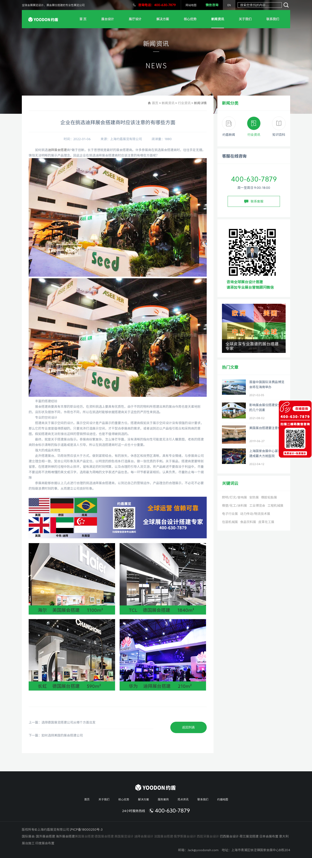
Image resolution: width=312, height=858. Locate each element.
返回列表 (188, 727)
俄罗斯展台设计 (185, 836)
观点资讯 (183, 799)
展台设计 (107, 19)
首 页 (82, 19)
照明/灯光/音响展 (234, 497)
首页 (155, 103)
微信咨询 (212, 5)
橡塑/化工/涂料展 (234, 505)
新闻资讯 (217, 19)
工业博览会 (257, 505)
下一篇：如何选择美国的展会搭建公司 (56, 735)
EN (229, 5)
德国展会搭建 (104, 836)
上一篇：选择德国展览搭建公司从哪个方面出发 (62, 722)
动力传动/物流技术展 (255, 513)
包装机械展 (230, 522)
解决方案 (162, 19)
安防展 (254, 497)
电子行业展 (230, 513)
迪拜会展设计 (143, 836)
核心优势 (190, 19)
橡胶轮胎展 (269, 497)
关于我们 (245, 19)
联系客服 (253, 201)
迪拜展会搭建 (57, 150)
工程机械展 (275, 505)
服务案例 (163, 799)
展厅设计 (135, 19)
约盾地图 (222, 799)
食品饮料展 (248, 522)
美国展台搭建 (84, 836)
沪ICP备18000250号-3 (86, 829)
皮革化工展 (266, 522)
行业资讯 (184, 103)
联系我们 (272, 19)
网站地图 (191, 5)
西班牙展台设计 (208, 836)
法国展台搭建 (163, 836)
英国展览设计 (123, 836)
